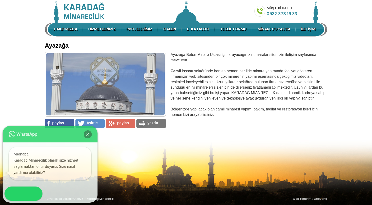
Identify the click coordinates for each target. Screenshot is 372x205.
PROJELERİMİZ (139, 29)
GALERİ (169, 29)
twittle (88, 123)
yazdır (148, 123)
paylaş (55, 123)
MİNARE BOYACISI (273, 29)
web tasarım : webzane (310, 199)
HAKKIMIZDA (65, 29)
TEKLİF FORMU (233, 29)
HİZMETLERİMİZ (102, 29)
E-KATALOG (198, 29)
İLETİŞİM (308, 29)
